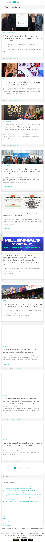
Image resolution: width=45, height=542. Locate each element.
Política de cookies (22, 537)
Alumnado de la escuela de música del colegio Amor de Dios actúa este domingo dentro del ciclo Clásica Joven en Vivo (21, 401)
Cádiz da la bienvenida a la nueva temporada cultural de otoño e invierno (22, 83)
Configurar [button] (16, 539)
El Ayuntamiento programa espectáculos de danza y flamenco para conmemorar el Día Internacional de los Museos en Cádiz (21, 487)
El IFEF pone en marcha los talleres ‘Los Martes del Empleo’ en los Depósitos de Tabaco (23, 495)
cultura (4, 516)
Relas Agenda (6, 525)
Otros (4, 520)
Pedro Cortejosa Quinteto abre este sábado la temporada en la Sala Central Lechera (22, 444)
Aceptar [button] (30, 539)
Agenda (5, 121)
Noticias (5, 32)
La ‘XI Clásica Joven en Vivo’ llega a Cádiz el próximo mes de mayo (21, 214)
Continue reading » (7, 54)
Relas (4, 523)
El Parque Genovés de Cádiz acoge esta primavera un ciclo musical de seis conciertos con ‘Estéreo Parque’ (22, 38)
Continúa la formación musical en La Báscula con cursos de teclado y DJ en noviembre (22, 305)
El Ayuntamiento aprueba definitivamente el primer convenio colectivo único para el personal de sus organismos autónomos (23, 502)
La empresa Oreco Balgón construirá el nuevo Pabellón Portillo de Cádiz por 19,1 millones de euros (23, 498)
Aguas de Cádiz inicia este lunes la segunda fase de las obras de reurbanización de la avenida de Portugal (20, 491)
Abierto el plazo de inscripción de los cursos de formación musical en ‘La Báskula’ (21, 351)
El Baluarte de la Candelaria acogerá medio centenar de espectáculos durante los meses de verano (22, 171)
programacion (11, 32)
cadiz (4, 514)
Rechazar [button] (24, 539)
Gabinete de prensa (16, 58)
